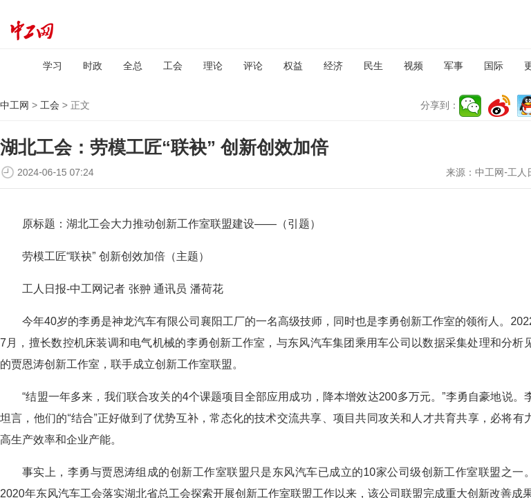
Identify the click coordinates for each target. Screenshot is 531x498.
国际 (493, 65)
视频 (413, 65)
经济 (333, 65)
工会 (173, 65)
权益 (293, 65)
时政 (92, 65)
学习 (52, 65)
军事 (453, 65)
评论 (253, 65)
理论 (213, 65)
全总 (132, 65)
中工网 (14, 105)
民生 (373, 65)
